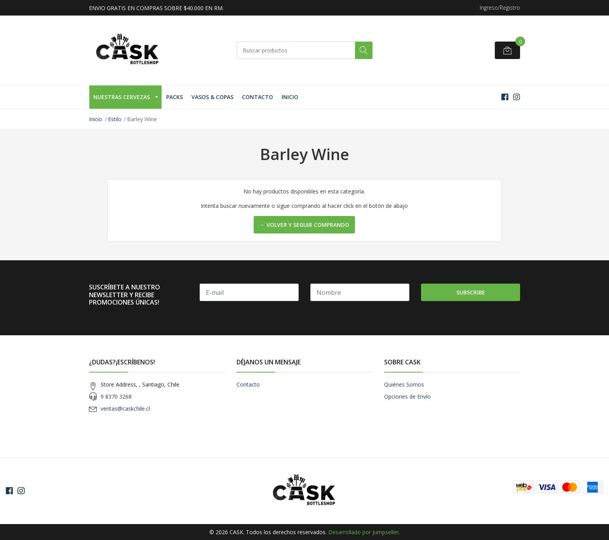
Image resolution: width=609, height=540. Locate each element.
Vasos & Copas (212, 97)
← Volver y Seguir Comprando (304, 224)
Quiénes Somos (404, 384)
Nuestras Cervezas (121, 97)
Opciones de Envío (407, 396)
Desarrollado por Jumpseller (363, 532)
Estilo (115, 119)
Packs (174, 97)
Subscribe (470, 292)
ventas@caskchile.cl (125, 408)
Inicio (290, 97)
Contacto (257, 97)
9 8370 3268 (116, 396)
